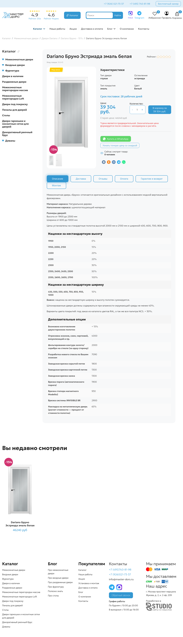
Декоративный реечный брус (17, 134)
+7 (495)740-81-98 (120, 569)
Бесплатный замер (168, 3)
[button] (177, 14)
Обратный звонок (121, 595)
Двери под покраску (15, 104)
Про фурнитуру (56, 586)
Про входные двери (58, 578)
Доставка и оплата (92, 28)
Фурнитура (10, 70)
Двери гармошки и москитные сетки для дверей (15, 123)
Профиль (167, 17)
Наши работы (57, 28)
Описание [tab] (57, 178)
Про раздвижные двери (60, 582)
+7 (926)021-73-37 (120, 574)
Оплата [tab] (124, 178)
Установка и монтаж (88, 583)
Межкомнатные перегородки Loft (13, 97)
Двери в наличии (12, 76)
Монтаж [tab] (56, 185)
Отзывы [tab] (103, 178)
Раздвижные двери (14, 81)
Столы (6, 115)
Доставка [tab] (81, 178)
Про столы (53, 595)
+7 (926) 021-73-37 (114, 3)
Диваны (8, 140)
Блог (110, 28)
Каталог (74, 15)
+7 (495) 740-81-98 (140, 3)
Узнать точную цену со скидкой (120, 145)
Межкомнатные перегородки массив (15, 89)
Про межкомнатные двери (58, 572)
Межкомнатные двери (17, 59)
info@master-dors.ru (121, 579)
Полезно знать (55, 591)
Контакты (143, 28)
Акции (73, 28)
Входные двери (13, 65)
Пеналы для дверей (14, 109)
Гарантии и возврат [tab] (152, 178)
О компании (127, 28)
